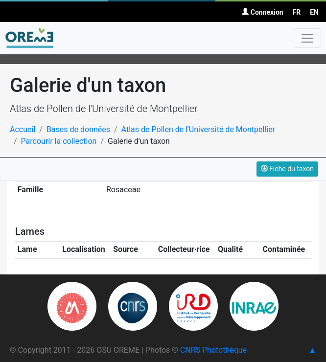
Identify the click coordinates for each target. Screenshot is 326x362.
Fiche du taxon (287, 169)
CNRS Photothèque (213, 350)
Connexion (262, 12)
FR (297, 12)
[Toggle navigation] (307, 38)
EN (314, 12)
